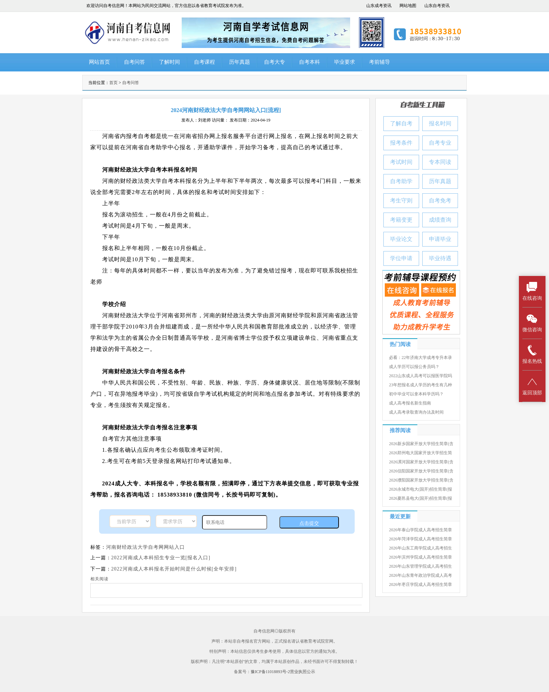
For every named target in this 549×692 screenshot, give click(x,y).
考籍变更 (401, 220)
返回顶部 (532, 385)
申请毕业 (440, 239)
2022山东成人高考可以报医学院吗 (420, 375)
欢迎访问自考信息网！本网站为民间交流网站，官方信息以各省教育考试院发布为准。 (166, 5)
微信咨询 (532, 322)
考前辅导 (379, 62)
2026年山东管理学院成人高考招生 (420, 566)
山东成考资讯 (378, 5)
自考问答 (134, 62)
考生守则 (401, 200)
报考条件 (401, 143)
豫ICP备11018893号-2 (270, 671)
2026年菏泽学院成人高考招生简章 (420, 539)
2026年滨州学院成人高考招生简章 (420, 557)
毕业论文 (401, 239)
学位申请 (401, 258)
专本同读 (440, 162)
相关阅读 (99, 578)
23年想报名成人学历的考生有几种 (420, 384)
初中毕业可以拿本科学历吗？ (416, 394)
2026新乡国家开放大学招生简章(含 (421, 443)
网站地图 (407, 5)
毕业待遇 (440, 258)
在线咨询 (532, 291)
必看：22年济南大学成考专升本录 (420, 357)
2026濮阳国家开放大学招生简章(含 (421, 480)
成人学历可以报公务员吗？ (414, 366)
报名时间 (440, 123)
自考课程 (204, 62)
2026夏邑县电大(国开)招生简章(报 (420, 498)
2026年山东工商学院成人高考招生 (420, 548)
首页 (113, 82)
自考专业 (440, 143)
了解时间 (169, 62)
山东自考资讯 (437, 5)
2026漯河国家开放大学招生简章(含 (421, 461)
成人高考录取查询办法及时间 (416, 412)
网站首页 (99, 62)
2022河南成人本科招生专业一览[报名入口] (160, 557)
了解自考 (401, 123)
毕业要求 (344, 62)
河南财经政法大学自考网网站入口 (145, 547)
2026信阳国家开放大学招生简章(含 (421, 471)
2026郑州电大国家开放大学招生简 (420, 452)
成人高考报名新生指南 (410, 403)
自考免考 (440, 200)
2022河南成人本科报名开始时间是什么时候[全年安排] (174, 569)
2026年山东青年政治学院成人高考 (420, 575)
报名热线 (532, 354)
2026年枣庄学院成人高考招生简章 (420, 584)
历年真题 (239, 62)
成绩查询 (440, 220)
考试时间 (401, 162)
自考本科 (309, 62)
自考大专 (274, 62)
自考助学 (401, 181)
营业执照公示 (302, 671)
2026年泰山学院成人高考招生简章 (420, 529)
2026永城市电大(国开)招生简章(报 (420, 489)
